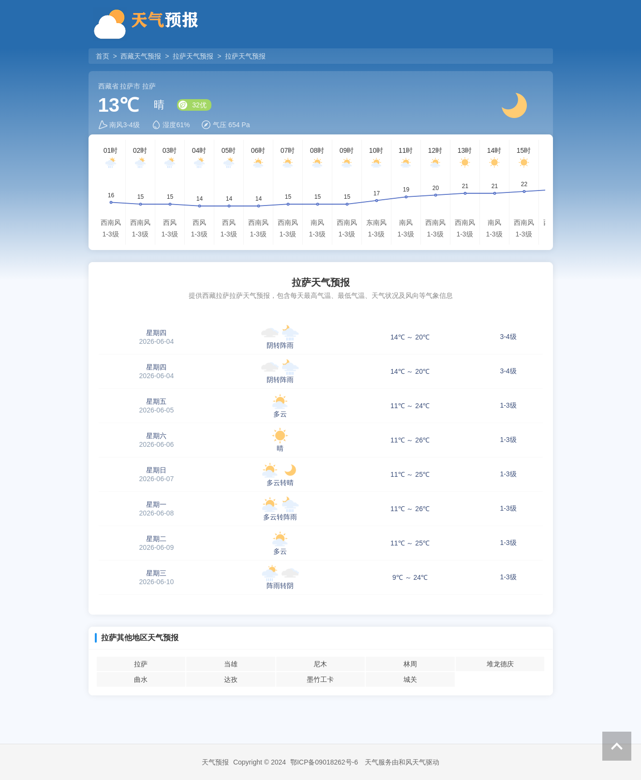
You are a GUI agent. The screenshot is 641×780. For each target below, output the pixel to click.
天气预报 (215, 762)
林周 (410, 664)
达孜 (231, 679)
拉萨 (141, 664)
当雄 (231, 664)
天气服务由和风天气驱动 (402, 762)
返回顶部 (616, 746)
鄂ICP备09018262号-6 (324, 762)
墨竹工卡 (320, 679)
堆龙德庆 (500, 664)
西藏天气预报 (140, 56)
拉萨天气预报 (193, 56)
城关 (410, 679)
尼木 (320, 664)
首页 (103, 56)
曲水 (141, 679)
